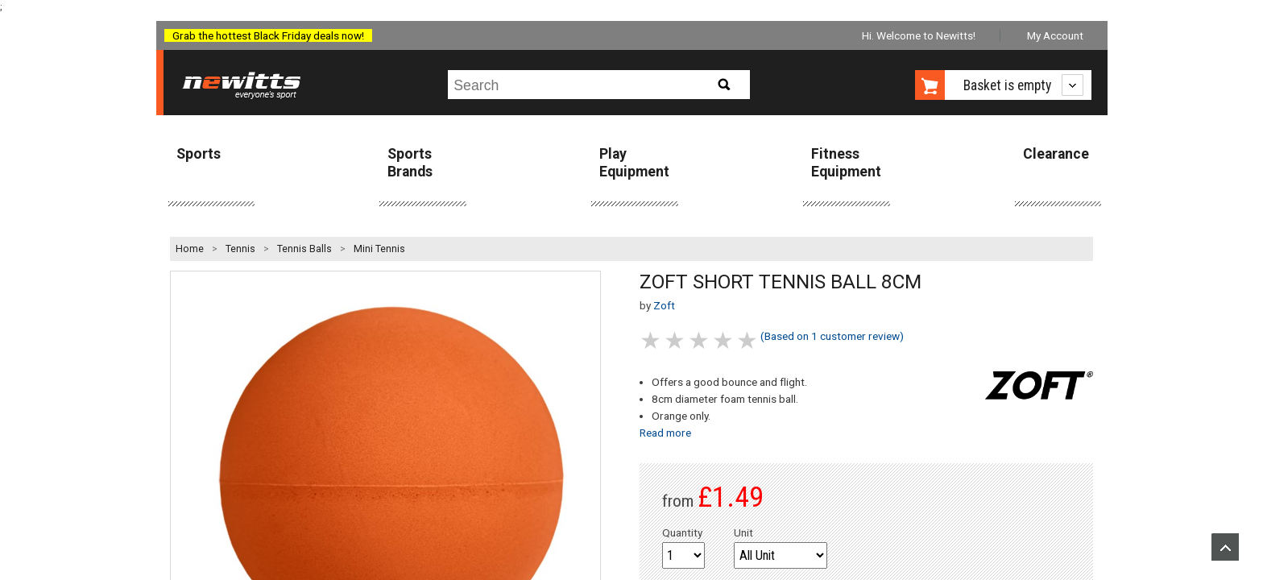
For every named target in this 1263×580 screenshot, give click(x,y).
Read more (665, 432)
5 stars (748, 340)
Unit (743, 532)
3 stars (700, 340)
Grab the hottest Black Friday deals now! (268, 35)
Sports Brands (410, 162)
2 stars (676, 340)
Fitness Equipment (846, 162)
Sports (198, 154)
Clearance (1056, 154)
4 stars (724, 340)
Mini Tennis (379, 249)
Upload (1225, 547)
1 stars (652, 340)
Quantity (682, 532)
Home (190, 249)
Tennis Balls (304, 249)
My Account (1055, 35)
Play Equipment (634, 162)
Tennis (240, 249)
